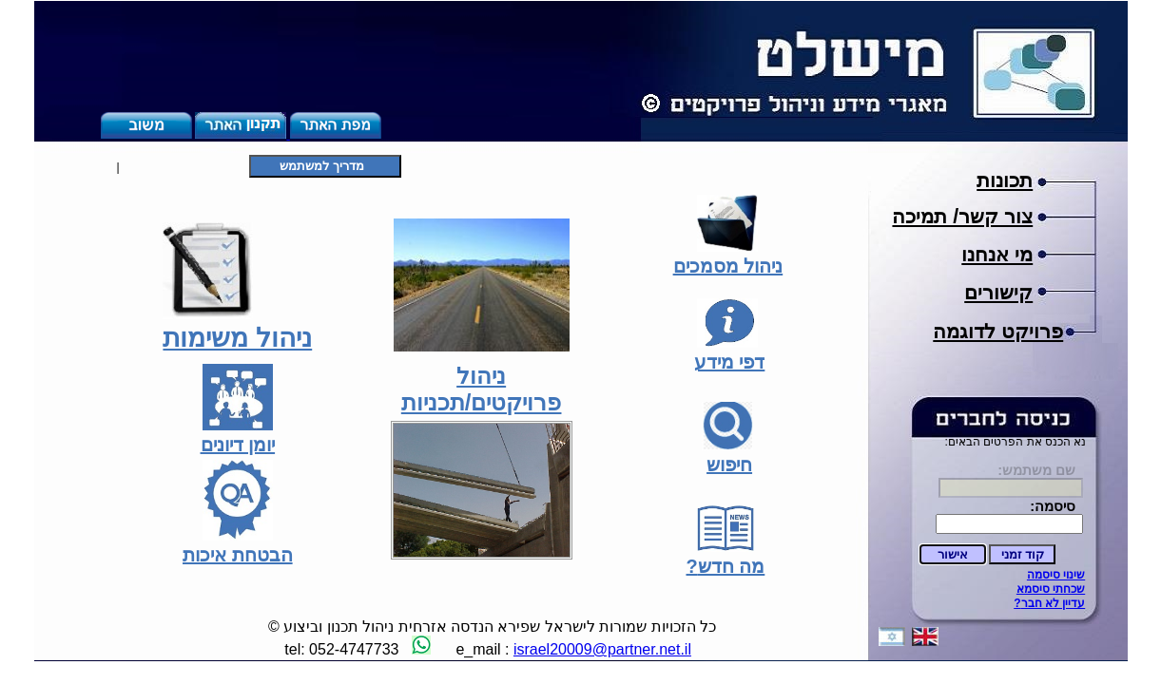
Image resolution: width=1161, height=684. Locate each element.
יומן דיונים (238, 444)
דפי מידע (729, 362)
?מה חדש (726, 566)
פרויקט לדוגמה (998, 331)
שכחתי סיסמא (1050, 589)
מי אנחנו (997, 254)
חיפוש (729, 464)
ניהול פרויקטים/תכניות (481, 389)
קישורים (998, 292)
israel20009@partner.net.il (602, 649)
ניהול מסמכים (728, 266)
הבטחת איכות (238, 554)
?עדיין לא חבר (1049, 603)
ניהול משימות (237, 337)
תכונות (1005, 180)
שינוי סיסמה (1056, 574)
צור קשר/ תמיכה (962, 216)
